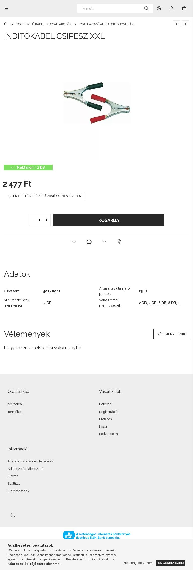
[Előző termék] (176, 24)
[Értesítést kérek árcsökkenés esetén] (44, 196)
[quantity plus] (46, 220)
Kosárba (108, 220)
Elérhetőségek (18, 491)
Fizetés (13, 476)
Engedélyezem (171, 563)
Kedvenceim (108, 434)
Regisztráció (108, 412)
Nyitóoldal (15, 404)
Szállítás (14, 483)
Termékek (15, 412)
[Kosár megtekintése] (184, 8)
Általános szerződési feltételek (30, 461)
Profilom (105, 419)
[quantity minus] (32, 220)
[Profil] (171, 8)
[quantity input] (39, 220)
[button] (74, 242)
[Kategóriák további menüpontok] (6, 8)
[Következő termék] (185, 24)
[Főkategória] (6, 24)
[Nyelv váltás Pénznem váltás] (159, 8)
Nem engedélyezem (138, 563)
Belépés (105, 404)
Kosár (103, 426)
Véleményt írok (171, 334)
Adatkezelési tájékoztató (25, 469)
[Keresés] (115, 8)
